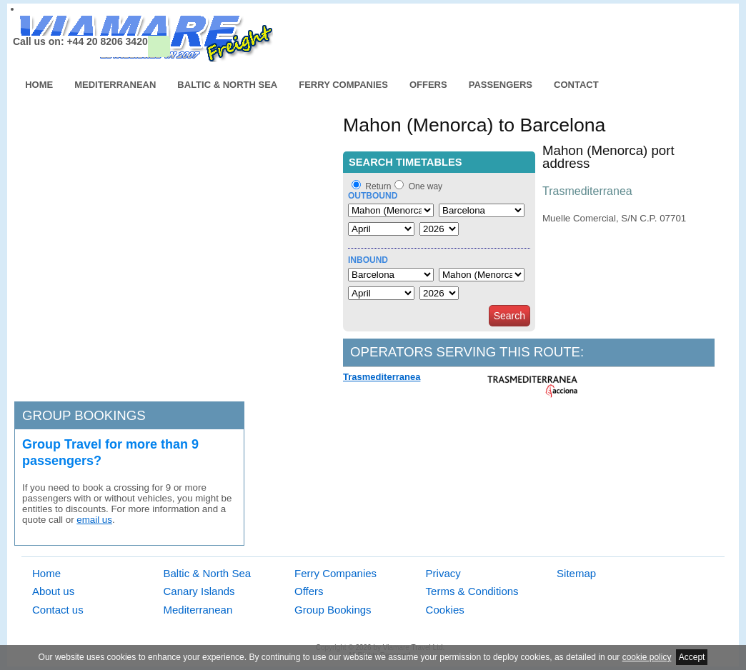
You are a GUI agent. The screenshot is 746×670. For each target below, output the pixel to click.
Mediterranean (115, 84)
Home (39, 84)
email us (94, 519)
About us (53, 591)
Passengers (500, 84)
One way (425, 186)
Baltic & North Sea (227, 84)
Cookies (445, 610)
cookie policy (647, 657)
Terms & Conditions (472, 591)
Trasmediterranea (381, 376)
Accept (692, 657)
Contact (576, 84)
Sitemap (576, 573)
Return (378, 186)
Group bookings (84, 415)
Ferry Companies (343, 84)
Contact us (58, 610)
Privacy (443, 573)
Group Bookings (333, 610)
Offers (428, 84)
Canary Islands (199, 591)
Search (509, 315)
